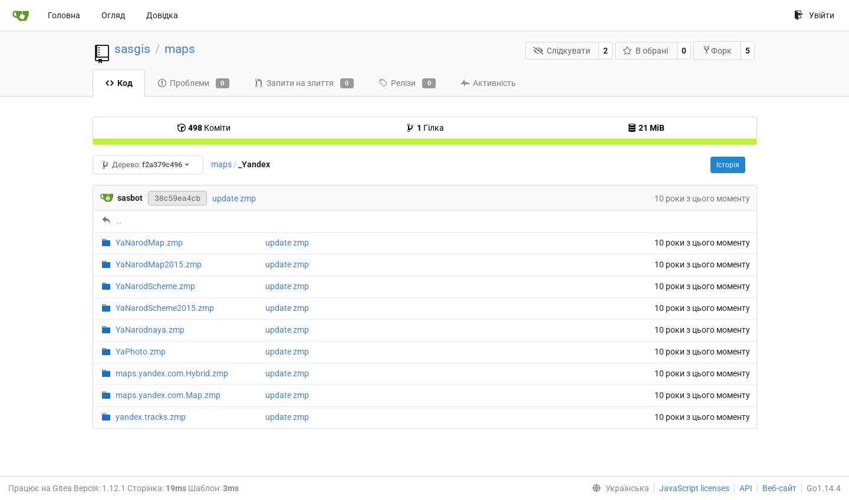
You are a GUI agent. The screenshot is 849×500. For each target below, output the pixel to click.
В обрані (646, 50)
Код (119, 83)
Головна (64, 15)
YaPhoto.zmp (141, 351)
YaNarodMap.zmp (149, 242)
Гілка (425, 128)
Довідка (162, 15)
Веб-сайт (779, 488)
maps (179, 49)
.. (119, 221)
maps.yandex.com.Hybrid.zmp (172, 373)
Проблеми (193, 83)
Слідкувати (561, 50)
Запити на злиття (304, 83)
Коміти (204, 128)
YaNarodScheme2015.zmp (165, 308)
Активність (488, 83)
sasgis (132, 49)
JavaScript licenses (694, 488)
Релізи (407, 83)
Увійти (814, 15)
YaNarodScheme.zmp (155, 286)
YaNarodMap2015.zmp (159, 264)
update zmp (234, 198)
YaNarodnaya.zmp (150, 330)
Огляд (113, 15)
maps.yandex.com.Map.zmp (168, 395)
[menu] (618, 488)
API (745, 488)
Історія (727, 165)
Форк (717, 50)
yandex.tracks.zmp (151, 417)
